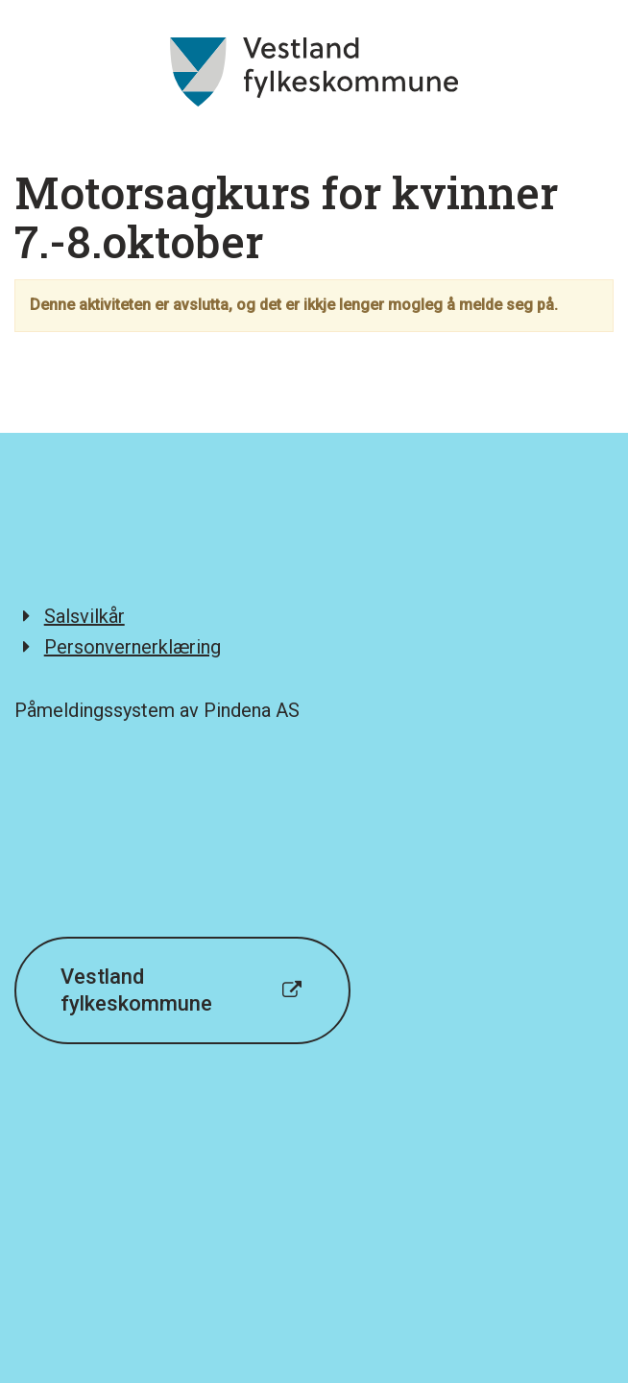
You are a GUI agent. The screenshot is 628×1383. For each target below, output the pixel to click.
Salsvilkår (84, 616)
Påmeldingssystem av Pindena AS (157, 710)
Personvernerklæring (132, 646)
